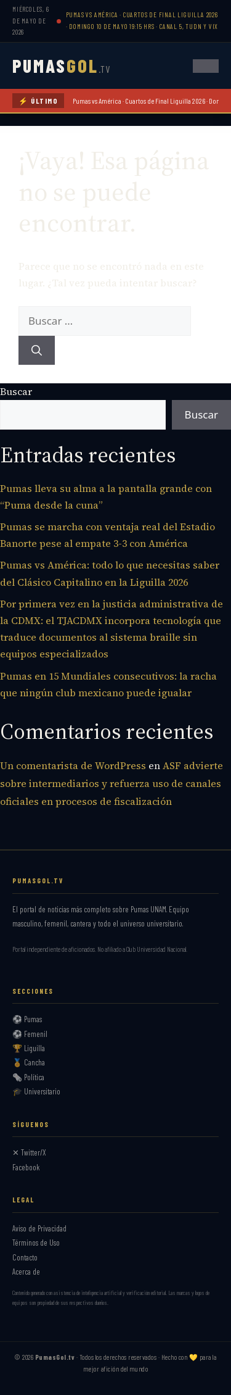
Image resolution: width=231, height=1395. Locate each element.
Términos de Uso (36, 1242)
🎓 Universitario (36, 1091)
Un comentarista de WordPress (73, 765)
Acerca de (26, 1271)
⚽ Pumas (27, 1019)
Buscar (16, 391)
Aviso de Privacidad (39, 1228)
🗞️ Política (28, 1077)
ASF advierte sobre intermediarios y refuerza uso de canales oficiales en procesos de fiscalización (111, 783)
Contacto (25, 1257)
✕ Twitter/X (29, 1152)
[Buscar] (36, 350)
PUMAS (61, 65)
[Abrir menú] (206, 66)
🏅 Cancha (28, 1062)
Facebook (26, 1167)
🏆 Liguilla (28, 1048)
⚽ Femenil (29, 1034)
